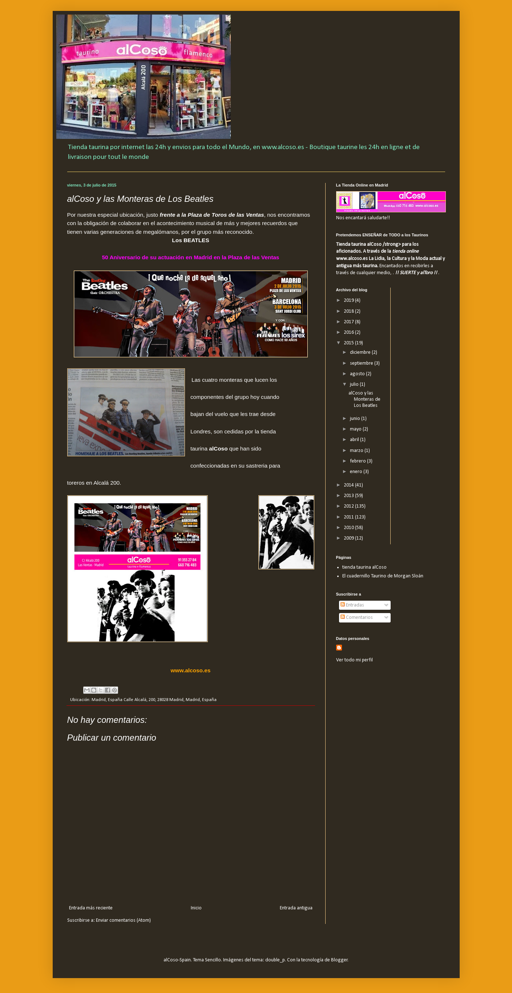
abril (355, 440)
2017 (349, 322)
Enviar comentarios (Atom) (123, 920)
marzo (357, 450)
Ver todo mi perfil (354, 660)
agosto (358, 374)
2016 (349, 332)
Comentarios (356, 617)
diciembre (361, 352)
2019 (349, 300)
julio (355, 384)
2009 (349, 538)
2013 (349, 495)
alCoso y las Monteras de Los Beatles (364, 399)
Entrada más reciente (91, 908)
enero (356, 472)
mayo (356, 429)
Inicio (196, 908)
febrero (358, 461)
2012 (349, 506)
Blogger (339, 960)
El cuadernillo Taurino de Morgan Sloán (382, 576)
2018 (349, 311)
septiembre (362, 363)
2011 (349, 517)
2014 (349, 485)
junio (355, 418)
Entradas (352, 605)
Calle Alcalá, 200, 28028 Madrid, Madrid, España (170, 700)
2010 (349, 527)
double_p (275, 960)
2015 (349, 343)
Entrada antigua (296, 908)
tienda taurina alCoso (364, 567)
